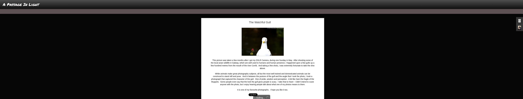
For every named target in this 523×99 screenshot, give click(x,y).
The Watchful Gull (260, 22)
